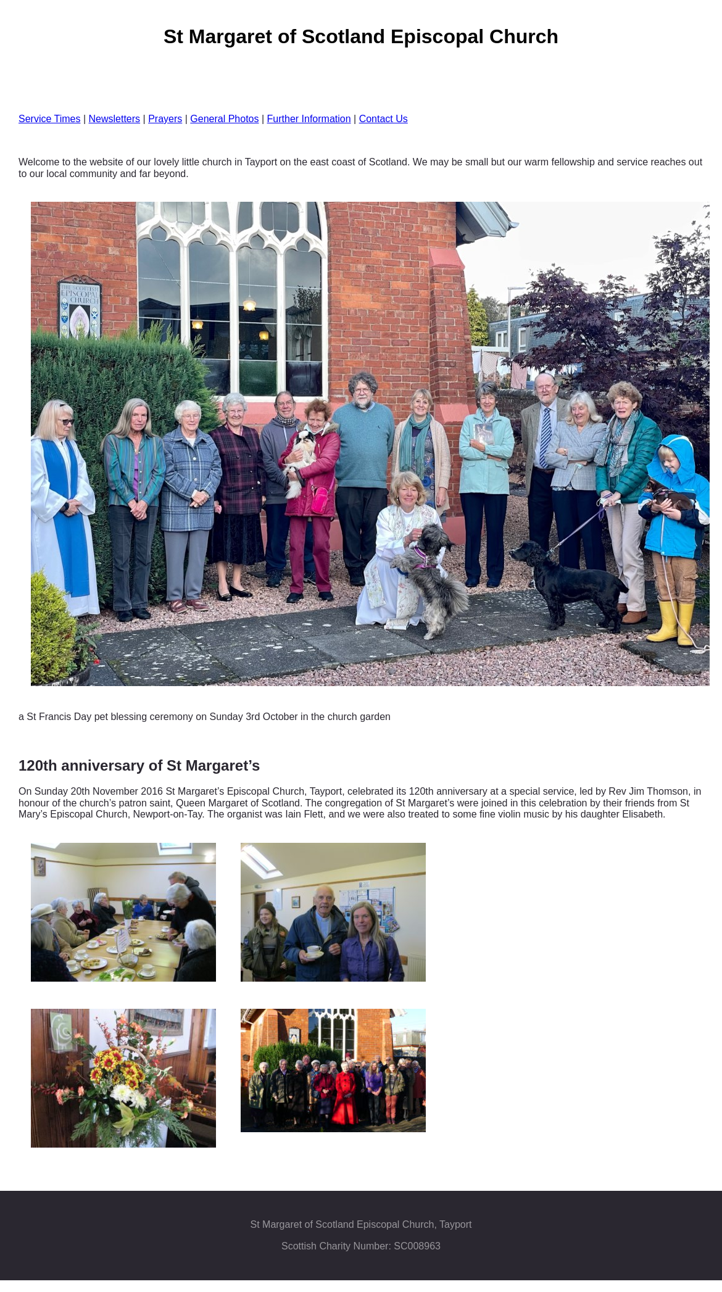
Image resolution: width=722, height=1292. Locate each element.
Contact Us (383, 119)
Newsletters (115, 119)
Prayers (165, 119)
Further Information (309, 119)
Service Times (49, 119)
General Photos (224, 119)
